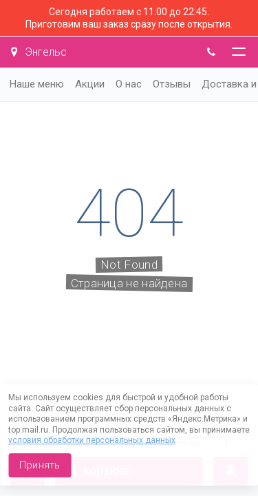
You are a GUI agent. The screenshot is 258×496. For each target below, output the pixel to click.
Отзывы (172, 84)
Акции (90, 84)
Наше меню (37, 84)
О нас (129, 84)
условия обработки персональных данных (91, 440)
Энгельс (39, 52)
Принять (39, 465)
